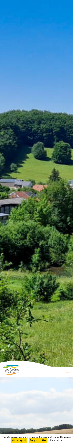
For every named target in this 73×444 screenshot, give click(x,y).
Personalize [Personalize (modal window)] (56, 440)
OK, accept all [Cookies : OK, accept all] (19, 440)
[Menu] (67, 372)
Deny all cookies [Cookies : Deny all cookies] (38, 440)
